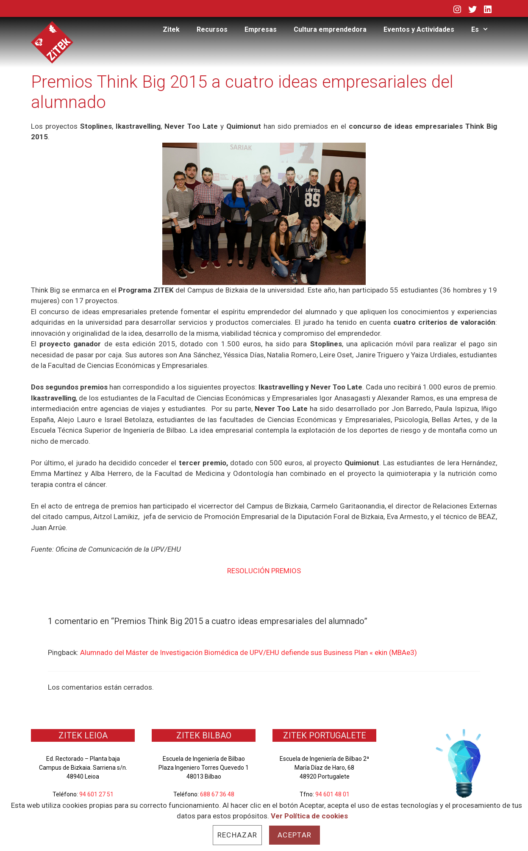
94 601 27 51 (96, 794)
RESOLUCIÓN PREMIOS (264, 570)
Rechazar (237, 835)
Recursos (212, 29)
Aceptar (294, 835)
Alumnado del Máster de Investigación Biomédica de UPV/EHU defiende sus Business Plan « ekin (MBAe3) (248, 652)
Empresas (261, 29)
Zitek (171, 29)
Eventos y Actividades (418, 29)
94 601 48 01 (332, 794)
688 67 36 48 (217, 794)
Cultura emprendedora (330, 29)
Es (484, 29)
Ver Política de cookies (309, 816)
